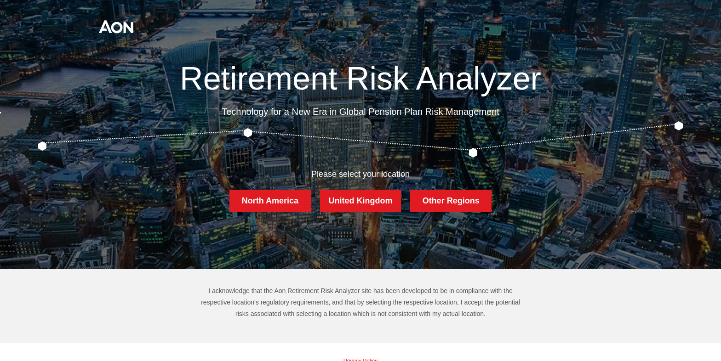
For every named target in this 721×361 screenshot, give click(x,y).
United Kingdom (360, 200)
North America (270, 200)
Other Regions (451, 200)
